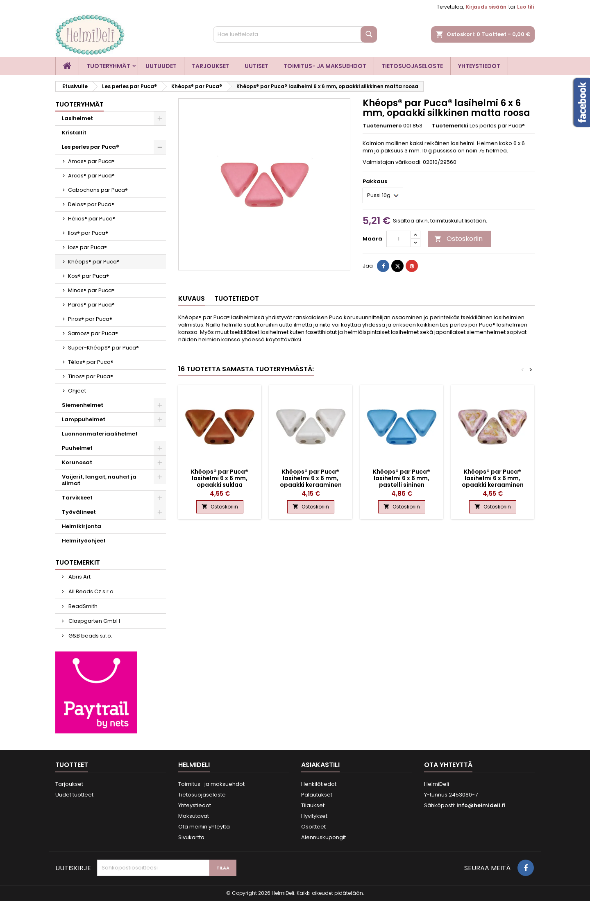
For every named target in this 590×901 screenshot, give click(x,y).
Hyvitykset (314, 816)
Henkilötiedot (318, 784)
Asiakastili (320, 764)
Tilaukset (312, 805)
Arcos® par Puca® (91, 175)
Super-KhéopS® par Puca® (103, 348)
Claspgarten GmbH (93, 621)
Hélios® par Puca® (92, 218)
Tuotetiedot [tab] (236, 298)
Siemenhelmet (82, 405)
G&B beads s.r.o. (89, 636)
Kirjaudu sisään (486, 6)
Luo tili (525, 6)
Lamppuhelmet (83, 419)
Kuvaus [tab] (191, 298)
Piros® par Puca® (90, 319)
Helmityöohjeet (84, 541)
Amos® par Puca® (91, 161)
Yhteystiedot (479, 66)
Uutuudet (161, 66)
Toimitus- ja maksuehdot (325, 66)
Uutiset (256, 66)
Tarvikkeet (77, 498)
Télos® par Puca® (90, 362)
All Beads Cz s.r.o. (91, 591)
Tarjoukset (210, 66)
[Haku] (295, 34)
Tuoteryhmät (108, 66)
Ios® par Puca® (87, 247)
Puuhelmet (77, 448)
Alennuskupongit (323, 837)
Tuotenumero (382, 125)
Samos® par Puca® (93, 333)
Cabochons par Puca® (98, 190)
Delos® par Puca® (91, 204)
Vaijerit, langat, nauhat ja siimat (99, 480)
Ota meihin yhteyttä (204, 827)
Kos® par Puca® (88, 276)
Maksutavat (193, 816)
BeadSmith (82, 606)
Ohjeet (77, 391)
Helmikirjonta (81, 526)
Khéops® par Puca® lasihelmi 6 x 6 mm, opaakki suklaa (219, 478)
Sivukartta (191, 837)
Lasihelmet (77, 118)
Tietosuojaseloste (412, 66)
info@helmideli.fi (481, 805)
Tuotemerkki (450, 125)
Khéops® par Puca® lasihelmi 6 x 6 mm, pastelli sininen (401, 478)
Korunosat (77, 462)
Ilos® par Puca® (88, 233)
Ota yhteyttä (448, 764)
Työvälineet (79, 512)
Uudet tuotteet (74, 795)
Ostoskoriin (458, 238)
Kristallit (74, 132)
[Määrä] (398, 239)
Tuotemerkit (77, 562)
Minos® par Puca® (91, 290)
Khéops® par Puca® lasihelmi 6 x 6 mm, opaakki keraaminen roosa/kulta (493, 481)
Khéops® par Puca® (94, 262)
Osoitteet (313, 827)
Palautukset (316, 795)
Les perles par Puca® (90, 147)
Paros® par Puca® (91, 305)
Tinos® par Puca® (90, 376)
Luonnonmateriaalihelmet (100, 434)
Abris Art (79, 577)
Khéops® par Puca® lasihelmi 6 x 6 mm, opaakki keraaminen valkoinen (311, 481)
